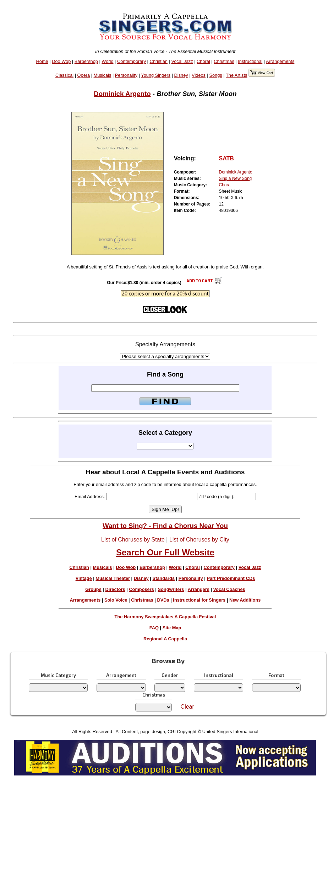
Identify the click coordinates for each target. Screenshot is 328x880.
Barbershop (86, 61)
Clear (187, 707)
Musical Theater (112, 578)
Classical (64, 75)
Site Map (172, 627)
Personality (126, 75)
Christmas (224, 61)
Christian (158, 61)
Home (42, 61)
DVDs (163, 600)
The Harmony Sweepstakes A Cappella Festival (165, 616)
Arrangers (198, 589)
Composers (141, 589)
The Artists (236, 75)
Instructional (250, 61)
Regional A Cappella (165, 638)
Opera (83, 75)
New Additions (245, 600)
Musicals (102, 75)
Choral (203, 61)
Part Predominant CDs (231, 578)
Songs (215, 75)
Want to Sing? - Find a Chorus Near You (165, 525)
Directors (115, 589)
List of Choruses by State (133, 540)
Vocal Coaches (229, 589)
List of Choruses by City (199, 540)
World (107, 61)
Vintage (84, 578)
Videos (199, 75)
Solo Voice (115, 600)
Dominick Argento (122, 93)
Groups (93, 589)
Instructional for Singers (199, 600)
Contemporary (131, 61)
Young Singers (155, 75)
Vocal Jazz (182, 61)
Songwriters (171, 589)
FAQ (154, 627)
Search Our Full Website (165, 552)
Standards (163, 578)
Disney (181, 75)
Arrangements (280, 61)
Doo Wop (61, 61)
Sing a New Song (235, 178)
